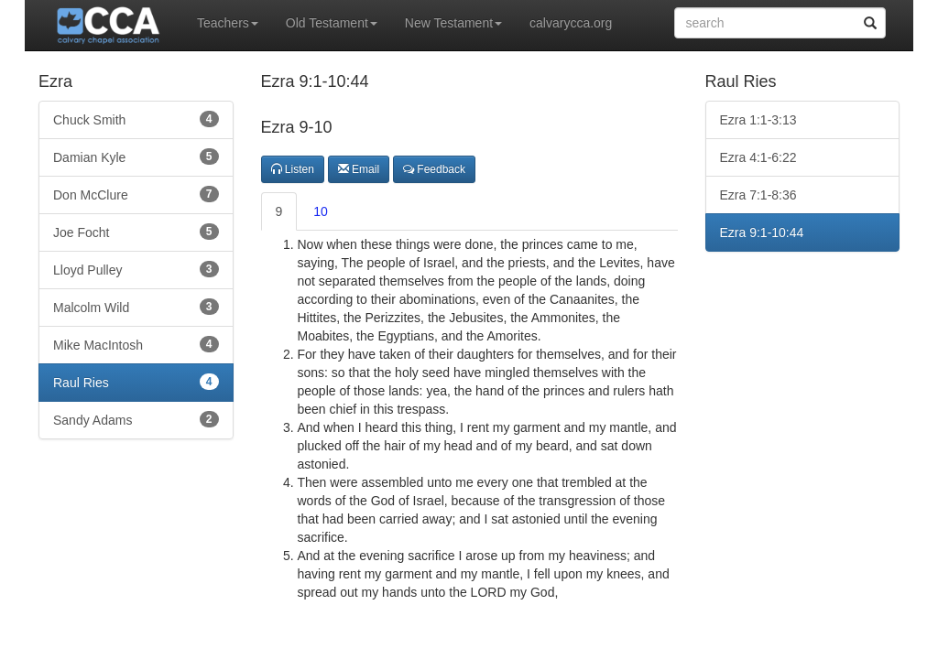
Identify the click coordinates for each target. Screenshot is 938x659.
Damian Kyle (136, 156)
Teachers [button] (227, 23)
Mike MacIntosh (136, 344)
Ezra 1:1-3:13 (758, 120)
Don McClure (136, 194)
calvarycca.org (570, 23)
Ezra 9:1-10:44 (762, 232)
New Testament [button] (453, 23)
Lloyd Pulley (136, 269)
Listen (292, 169)
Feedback (434, 169)
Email (358, 169)
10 (320, 211)
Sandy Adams (136, 419)
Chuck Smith (136, 119)
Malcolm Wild (136, 306)
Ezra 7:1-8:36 (758, 195)
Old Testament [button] (331, 23)
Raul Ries (136, 381)
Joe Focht (136, 231)
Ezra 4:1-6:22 (758, 157)
